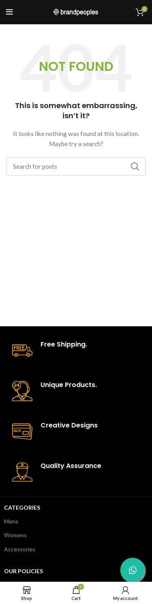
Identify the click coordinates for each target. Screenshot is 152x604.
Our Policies (23, 571)
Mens (11, 521)
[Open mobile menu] (9, 12)
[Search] (76, 166)
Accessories (19, 549)
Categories (22, 507)
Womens (15, 535)
